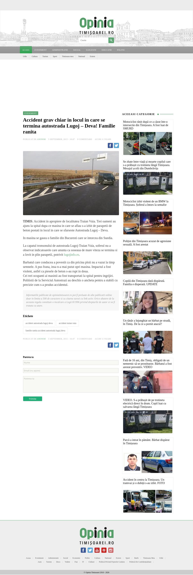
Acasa (25, 50)
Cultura (35, 56)
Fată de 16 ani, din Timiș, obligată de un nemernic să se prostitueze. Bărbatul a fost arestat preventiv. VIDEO (147, 364)
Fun (76, 562)
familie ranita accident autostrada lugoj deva (45, 330)
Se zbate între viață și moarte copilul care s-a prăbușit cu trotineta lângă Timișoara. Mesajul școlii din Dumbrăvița (147, 165)
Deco (58, 562)
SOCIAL (77, 50)
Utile (25, 56)
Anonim (41, 139)
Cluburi (92, 562)
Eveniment (39, 558)
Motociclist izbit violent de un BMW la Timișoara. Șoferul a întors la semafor (146, 203)
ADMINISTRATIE (60, 50)
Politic (87, 558)
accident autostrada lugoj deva (39, 323)
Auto (40, 562)
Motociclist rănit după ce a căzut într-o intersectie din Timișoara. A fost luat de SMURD (145, 125)
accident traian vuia (67, 323)
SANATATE (91, 50)
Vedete (67, 562)
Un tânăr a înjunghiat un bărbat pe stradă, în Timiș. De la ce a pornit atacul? (147, 322)
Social (65, 558)
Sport (55, 56)
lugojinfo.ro (71, 254)
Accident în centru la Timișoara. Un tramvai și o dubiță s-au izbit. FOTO (144, 481)
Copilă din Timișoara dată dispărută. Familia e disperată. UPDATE (144, 282)
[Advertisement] (96, 83)
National (81, 56)
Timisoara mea (67, 56)
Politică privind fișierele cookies (112, 562)
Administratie (53, 558)
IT (83, 562)
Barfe (136, 558)
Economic (76, 558)
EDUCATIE (107, 50)
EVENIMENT (41, 50)
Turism (45, 56)
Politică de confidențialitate (140, 562)
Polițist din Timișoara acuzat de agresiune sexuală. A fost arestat (147, 243)
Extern (92, 56)
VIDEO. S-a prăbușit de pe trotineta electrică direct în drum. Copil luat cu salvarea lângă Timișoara (144, 403)
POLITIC (121, 50)
